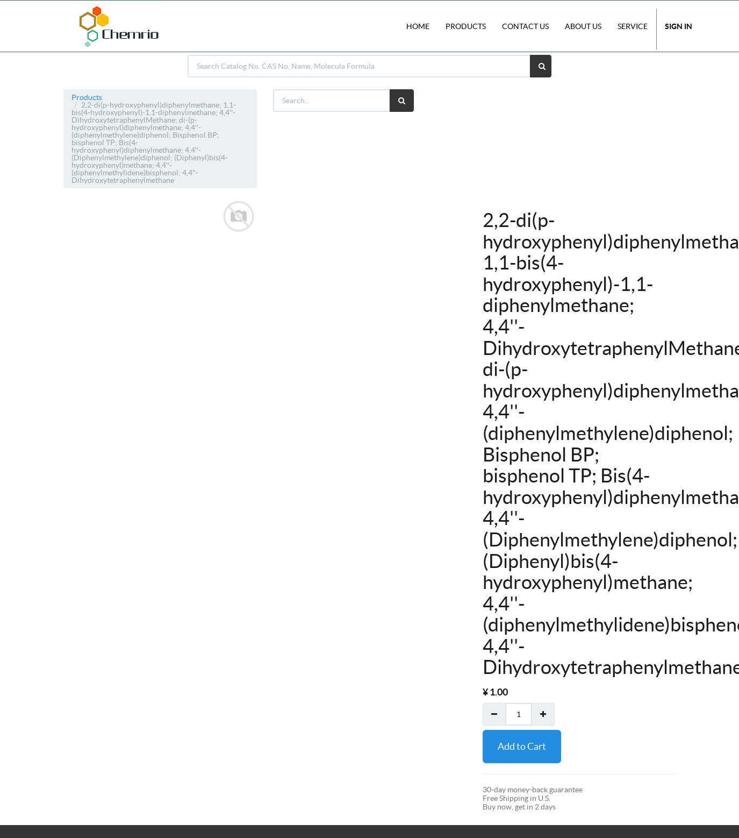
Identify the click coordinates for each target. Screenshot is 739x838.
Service (633, 26)
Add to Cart (522, 746)
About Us (583, 26)
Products (86, 97)
